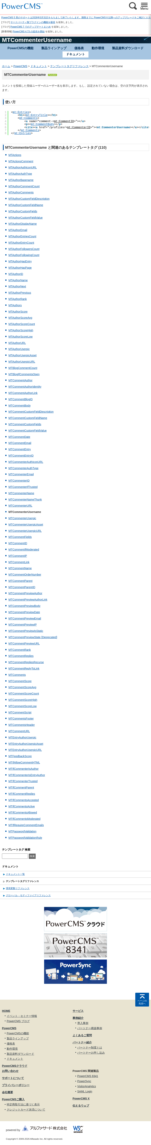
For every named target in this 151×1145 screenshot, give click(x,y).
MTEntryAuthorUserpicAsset (25, 743)
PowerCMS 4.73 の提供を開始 (29, 31)
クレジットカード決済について (26, 1109)
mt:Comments (28, 118)
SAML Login (84, 1091)
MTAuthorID (15, 274)
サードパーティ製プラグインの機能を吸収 (32, 22)
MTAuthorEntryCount (21, 242)
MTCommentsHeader (21, 724)
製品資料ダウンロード (128, 48)
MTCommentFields (20, 537)
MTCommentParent (20, 580)
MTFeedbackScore (20, 756)
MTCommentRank (19, 649)
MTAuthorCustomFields (22, 211)
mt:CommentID (64, 121)
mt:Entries (21, 112)
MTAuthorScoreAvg (20, 317)
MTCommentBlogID (20, 399)
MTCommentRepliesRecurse (26, 662)
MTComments (17, 674)
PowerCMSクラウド (14, 1065)
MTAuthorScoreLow (20, 336)
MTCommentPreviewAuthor (25, 593)
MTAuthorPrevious (19, 292)
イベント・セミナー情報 (22, 1016)
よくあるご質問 (82, 1035)
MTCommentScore (19, 681)
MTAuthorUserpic (19, 349)
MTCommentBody (19, 405)
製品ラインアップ (53, 48)
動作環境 (98, 48)
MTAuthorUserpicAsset (22, 355)
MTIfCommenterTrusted (23, 781)
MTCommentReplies (21, 655)
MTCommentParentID (21, 587)
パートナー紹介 (82, 1042)
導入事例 (82, 1023)
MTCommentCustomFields (24, 424)
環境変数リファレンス (17, 888)
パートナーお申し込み (91, 1052)
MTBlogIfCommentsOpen (24, 374)
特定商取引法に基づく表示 (23, 1104)
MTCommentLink (18, 562)
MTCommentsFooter (21, 718)
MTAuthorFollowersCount (24, 249)
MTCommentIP (17, 555)
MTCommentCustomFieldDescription (31, 411)
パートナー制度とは (89, 1047)
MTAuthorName (18, 280)
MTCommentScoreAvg (22, 687)
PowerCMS (20, 66)
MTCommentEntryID (21, 455)
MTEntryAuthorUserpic (22, 737)
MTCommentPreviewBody (24, 605)
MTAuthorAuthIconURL (22, 167)
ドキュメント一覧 (15, 874)
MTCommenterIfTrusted (23, 486)
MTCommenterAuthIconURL (25, 461)
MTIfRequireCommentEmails (26, 825)
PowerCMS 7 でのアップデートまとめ (30, 26)
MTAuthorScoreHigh (20, 330)
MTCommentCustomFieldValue (27, 430)
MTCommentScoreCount (23, 693)
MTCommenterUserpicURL (25, 530)
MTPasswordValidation (22, 831)
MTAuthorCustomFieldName (25, 205)
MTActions (14, 155)
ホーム (6, 66)
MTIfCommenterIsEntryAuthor (26, 775)
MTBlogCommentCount (22, 368)
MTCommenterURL (20, 505)
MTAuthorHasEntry (20, 261)
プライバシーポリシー (15, 1085)
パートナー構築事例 (89, 1028)
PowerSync (84, 1081)
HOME (6, 1010)
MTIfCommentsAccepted (23, 800)
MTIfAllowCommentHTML (24, 762)
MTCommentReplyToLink (23, 668)
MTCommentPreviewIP (22, 624)
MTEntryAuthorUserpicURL (25, 749)
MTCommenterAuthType (23, 468)
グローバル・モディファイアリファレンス (28, 895)
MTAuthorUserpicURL (21, 361)
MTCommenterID (18, 480)
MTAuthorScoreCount (21, 324)
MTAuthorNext (17, 286)
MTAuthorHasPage (20, 267)
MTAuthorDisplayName (22, 223)
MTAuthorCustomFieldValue (25, 217)
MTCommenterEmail (21, 474)
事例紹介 (78, 1018)
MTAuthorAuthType (20, 173)
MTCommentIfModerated (23, 549)
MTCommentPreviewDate (24, 612)
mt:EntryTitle (36, 115)
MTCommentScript (19, 712)
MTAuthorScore (18, 311)
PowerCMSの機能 (20, 48)
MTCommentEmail (19, 443)
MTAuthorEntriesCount (22, 236)
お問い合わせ (10, 1071)
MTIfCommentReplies (21, 793)
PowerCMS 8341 (87, 1076)
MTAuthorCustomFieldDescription (29, 198)
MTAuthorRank (17, 299)
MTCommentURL (19, 731)
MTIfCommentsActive (21, 806)
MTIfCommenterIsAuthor (23, 768)
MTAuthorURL (17, 343)
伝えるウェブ (81, 1105)
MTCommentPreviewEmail (24, 618)
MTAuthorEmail (17, 230)
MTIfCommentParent (21, 787)
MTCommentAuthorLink (23, 393)
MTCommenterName (21, 493)
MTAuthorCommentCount (24, 186)
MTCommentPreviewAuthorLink (27, 599)
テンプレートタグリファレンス (69, 66)
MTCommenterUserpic (22, 518)
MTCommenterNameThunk (25, 499)
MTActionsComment (20, 161)
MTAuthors (15, 305)
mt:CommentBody (42, 124)
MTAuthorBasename (20, 180)
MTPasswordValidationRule (25, 837)
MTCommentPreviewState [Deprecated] (32, 637)
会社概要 (7, 1092)
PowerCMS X (81, 1098)
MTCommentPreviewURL (24, 643)
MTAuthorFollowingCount (23, 255)
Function (52, 75)
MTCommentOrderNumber (24, 574)
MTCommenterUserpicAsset (25, 524)
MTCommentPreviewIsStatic (25, 630)
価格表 (79, 48)
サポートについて (13, 1078)
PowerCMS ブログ (18, 1021)
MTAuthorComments (21, 192)
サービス (78, 1010)
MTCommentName (20, 568)
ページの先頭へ (142, 1002)
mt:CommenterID (78, 127)
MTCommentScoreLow (22, 706)
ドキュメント (38, 66)
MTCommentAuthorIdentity (24, 386)
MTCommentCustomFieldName (27, 418)
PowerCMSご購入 (13, 1099)
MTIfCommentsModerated (24, 818)
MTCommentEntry (19, 449)
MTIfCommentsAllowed (22, 812)
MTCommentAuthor (20, 380)
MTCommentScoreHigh (22, 699)
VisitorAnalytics (86, 1086)
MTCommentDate (19, 436)
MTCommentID (17, 543)
